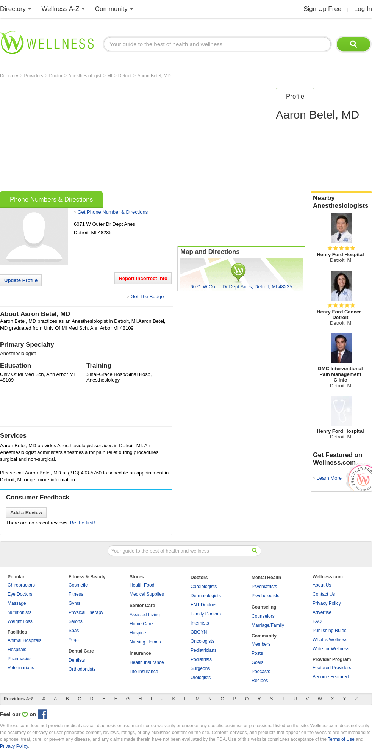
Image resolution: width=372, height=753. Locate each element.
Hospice (138, 633)
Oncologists (202, 641)
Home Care (141, 623)
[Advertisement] (119, 137)
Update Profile (21, 280)
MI (110, 75)
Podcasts (261, 671)
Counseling (264, 607)
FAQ (317, 621)
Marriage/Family (268, 625)
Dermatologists (206, 595)
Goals (257, 662)
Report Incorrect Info (143, 278)
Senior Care (142, 605)
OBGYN (199, 632)
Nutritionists (19, 612)
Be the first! (82, 523)
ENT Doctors (203, 604)
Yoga (74, 639)
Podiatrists (201, 659)
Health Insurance (147, 662)
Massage (17, 603)
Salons (76, 621)
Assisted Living (145, 614)
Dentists (77, 660)
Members (261, 644)
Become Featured (331, 676)
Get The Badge (147, 296)
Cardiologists (204, 586)
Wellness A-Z (61, 9)
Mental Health (266, 577)
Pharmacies (19, 658)
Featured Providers (332, 667)
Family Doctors (206, 614)
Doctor (56, 75)
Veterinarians (21, 667)
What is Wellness (330, 639)
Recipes (260, 680)
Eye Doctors (20, 594)
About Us (322, 585)
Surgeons (200, 668)
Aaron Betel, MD (154, 75)
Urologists (201, 677)
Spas (74, 630)
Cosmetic (78, 585)
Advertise (322, 612)
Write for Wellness (331, 648)
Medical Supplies (147, 594)
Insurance (140, 653)
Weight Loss (20, 621)
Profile (295, 96)
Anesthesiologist (85, 75)
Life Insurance (144, 671)
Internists (200, 623)
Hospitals (17, 649)
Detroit (125, 75)
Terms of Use (341, 739)
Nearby (341, 202)
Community (111, 9)
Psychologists (265, 595)
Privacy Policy (327, 603)
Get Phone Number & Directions (112, 212)
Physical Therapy (86, 612)
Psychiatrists (264, 586)
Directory (13, 9)
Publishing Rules (329, 630)
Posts (257, 653)
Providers (34, 75)
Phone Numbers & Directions (51, 199)
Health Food (142, 585)
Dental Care (81, 651)
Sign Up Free (322, 9)
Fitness (76, 594)
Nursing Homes (145, 642)
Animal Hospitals (24, 640)
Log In (363, 9)
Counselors (263, 616)
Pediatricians (204, 650)
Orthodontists (82, 669)
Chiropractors (21, 585)
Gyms (74, 603)
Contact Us (324, 594)
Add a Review (26, 512)
